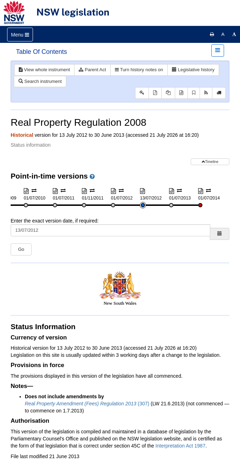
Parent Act (92, 69)
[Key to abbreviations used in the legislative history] (142, 93)
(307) (87, 403)
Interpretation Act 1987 (181, 446)
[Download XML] (181, 93)
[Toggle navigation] (20, 34)
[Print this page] (212, 34)
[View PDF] (155, 93)
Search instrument (40, 81)
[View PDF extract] (168, 93)
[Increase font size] (234, 34)
